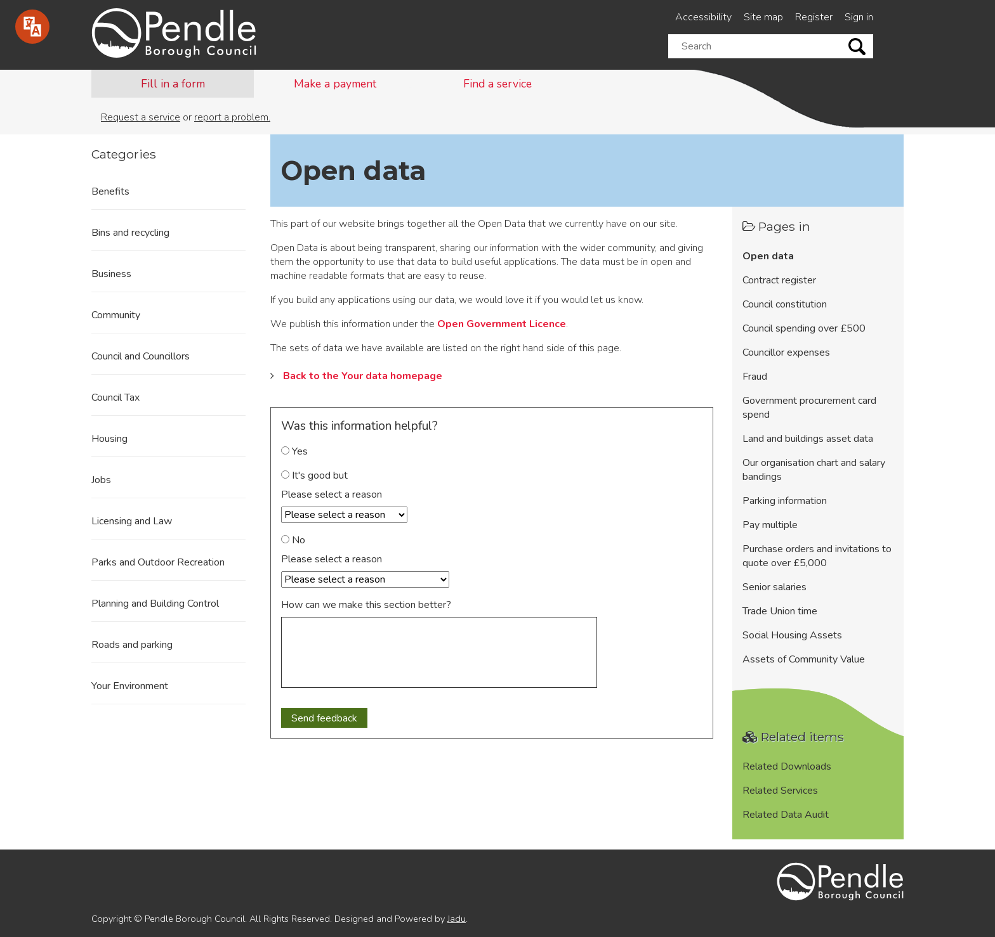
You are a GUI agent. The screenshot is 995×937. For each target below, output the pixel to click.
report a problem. (232, 117)
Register (814, 17)
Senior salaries (774, 587)
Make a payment (335, 83)
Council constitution (784, 304)
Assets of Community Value (803, 659)
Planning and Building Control (155, 604)
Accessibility (703, 17)
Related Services (780, 791)
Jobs (101, 480)
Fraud (754, 377)
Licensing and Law (131, 521)
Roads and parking (132, 645)
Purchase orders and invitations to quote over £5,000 (817, 556)
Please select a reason (331, 494)
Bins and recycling (130, 233)
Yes (294, 451)
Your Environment (129, 686)
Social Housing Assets (792, 635)
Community (115, 315)
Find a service (497, 83)
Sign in (859, 17)
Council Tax (115, 397)
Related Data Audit (785, 815)
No (293, 540)
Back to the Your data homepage (362, 376)
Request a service (140, 117)
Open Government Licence (501, 324)
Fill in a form (173, 83)
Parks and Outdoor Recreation (158, 562)
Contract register (779, 280)
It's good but (314, 475)
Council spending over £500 (804, 328)
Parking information (784, 501)
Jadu (456, 918)
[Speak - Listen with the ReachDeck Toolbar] (32, 27)
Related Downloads (786, 766)
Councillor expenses (786, 352)
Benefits (110, 191)
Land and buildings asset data (807, 439)
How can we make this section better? (366, 605)
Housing (109, 439)
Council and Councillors (140, 356)
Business (111, 274)
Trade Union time (779, 611)
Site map (763, 17)
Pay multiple (770, 525)
